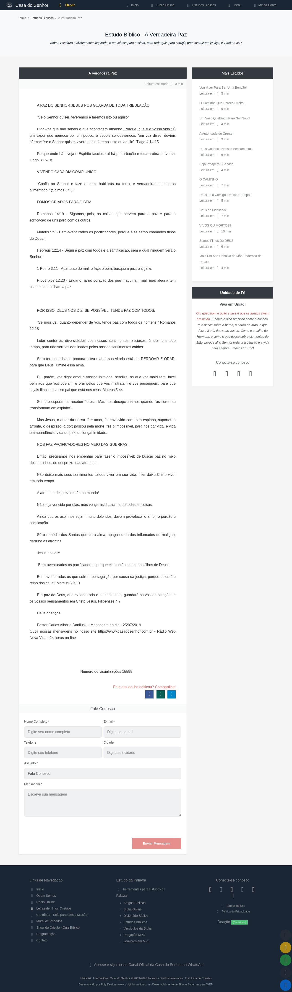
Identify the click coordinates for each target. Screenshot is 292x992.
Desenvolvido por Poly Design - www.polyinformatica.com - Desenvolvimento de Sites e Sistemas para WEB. (146, 984)
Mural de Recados (46, 921)
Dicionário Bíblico (136, 915)
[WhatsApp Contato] (253, 889)
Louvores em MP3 (137, 941)
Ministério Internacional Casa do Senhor (105, 978)
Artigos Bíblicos (135, 903)
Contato (39, 940)
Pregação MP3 (134, 935)
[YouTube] (242, 889)
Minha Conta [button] (264, 5)
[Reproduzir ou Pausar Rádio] (285, 985)
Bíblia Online (162, 5)
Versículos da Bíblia (138, 928)
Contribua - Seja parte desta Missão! (59, 915)
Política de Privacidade (232, 911)
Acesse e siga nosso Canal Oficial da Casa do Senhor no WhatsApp (145, 965)
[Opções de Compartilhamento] (285, 960)
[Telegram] (233, 896)
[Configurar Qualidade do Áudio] (285, 972)
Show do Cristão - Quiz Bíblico (55, 927)
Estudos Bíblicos (200, 5)
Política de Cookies (200, 978)
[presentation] (146, 827)
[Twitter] (232, 889)
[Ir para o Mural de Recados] (285, 947)
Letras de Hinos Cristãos (50, 908)
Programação (43, 934)
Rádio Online (42, 902)
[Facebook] (210, 889)
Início (22, 18)
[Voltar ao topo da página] (285, 935)
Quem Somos (43, 895)
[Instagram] (221, 889)
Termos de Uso (232, 905)
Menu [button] (234, 5)
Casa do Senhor (27, 5)
